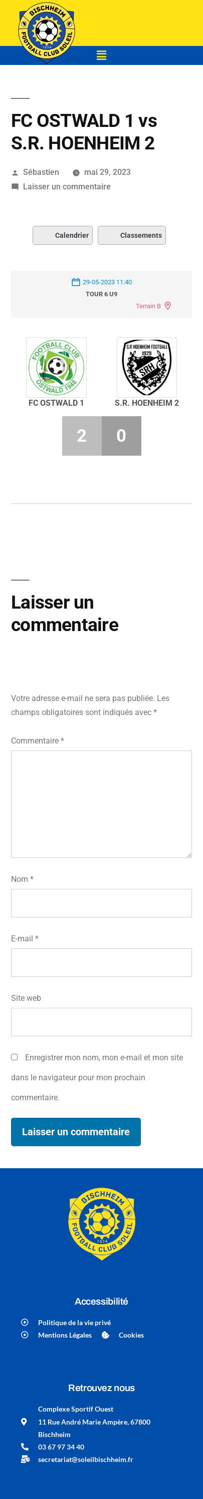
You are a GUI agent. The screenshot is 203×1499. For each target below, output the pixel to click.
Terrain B (148, 306)
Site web (26, 998)
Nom (22, 879)
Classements (132, 235)
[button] (101, 55)
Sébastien (41, 172)
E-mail (25, 938)
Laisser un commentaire (67, 186)
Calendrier (63, 235)
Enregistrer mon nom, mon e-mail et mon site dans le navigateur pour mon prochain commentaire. (97, 1077)
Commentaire (37, 741)
